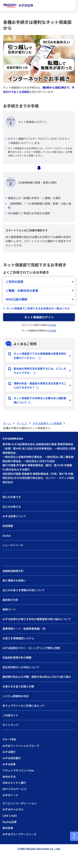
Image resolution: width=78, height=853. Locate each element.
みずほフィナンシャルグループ (20, 746)
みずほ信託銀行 (11, 758)
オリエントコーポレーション (19, 803)
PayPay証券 (9, 822)
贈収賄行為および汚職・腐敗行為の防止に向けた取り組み (36, 677)
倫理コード (9, 609)
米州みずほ (9, 777)
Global (6, 535)
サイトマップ (10, 725)
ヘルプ (74, 838)
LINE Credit (9, 815)
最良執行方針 (10, 600)
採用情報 (7, 526)
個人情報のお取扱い (14, 580)
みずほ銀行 (9, 752)
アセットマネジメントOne (18, 770)
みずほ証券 (9, 764)
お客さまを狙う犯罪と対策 (18, 686)
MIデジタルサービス (14, 789)
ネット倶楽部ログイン (39, 317)
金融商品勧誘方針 (13, 571)
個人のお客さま (11, 497)
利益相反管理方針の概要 (16, 657)
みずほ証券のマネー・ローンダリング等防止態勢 (31, 648)
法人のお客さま (11, 507)
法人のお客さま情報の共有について (23, 590)
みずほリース (10, 795)
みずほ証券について (14, 516)
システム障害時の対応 (15, 696)
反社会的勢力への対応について (20, 667)
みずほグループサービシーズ (19, 834)
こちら (52, 325)
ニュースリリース (12, 545)
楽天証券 (7, 828)
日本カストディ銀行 (14, 783)
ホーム (7, 423)
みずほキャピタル (13, 809)
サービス (22, 423)
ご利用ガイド (10, 715)
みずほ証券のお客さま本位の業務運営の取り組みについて (36, 619)
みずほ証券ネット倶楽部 (47, 423)
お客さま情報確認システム (18, 638)
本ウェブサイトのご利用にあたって (23, 706)
